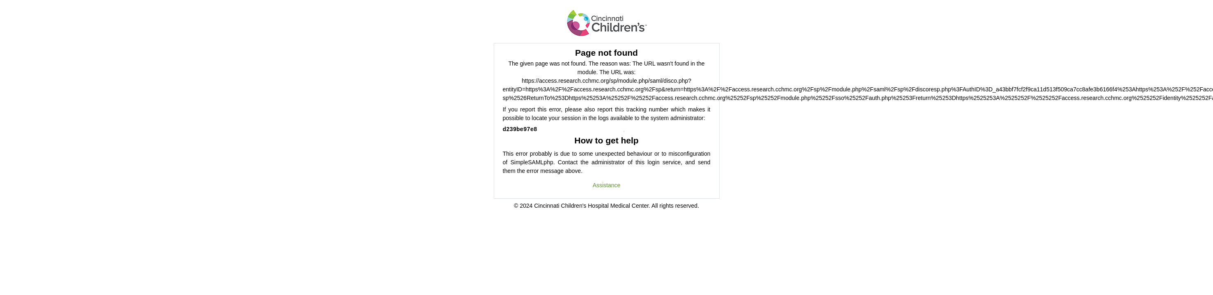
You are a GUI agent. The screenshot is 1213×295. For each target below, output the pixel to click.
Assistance (607, 185)
